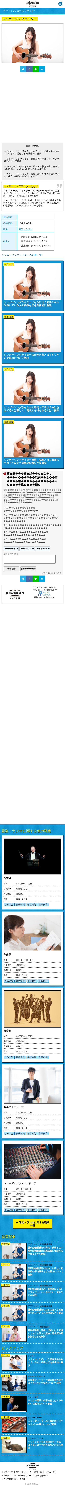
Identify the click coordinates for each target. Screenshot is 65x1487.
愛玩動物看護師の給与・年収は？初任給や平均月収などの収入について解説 (45, 1271)
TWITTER (44, 592)
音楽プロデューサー (15, 1106)
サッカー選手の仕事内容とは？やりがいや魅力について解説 (45, 1402)
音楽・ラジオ (25, 229)
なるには (9, 904)
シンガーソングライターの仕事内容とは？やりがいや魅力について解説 (31, 159)
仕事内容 (43, 904)
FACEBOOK (44, 595)
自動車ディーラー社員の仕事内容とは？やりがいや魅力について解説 (45, 1381)
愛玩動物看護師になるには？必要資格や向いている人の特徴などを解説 (45, 1311)
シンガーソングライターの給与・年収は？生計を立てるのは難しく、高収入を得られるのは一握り (31, 167)
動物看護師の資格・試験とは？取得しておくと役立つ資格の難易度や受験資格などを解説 (45, 1333)
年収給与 (31, 904)
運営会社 (5, 1475)
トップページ (7, 1472)
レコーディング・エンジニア (20, 1183)
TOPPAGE (6, 10)
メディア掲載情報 (9, 1479)
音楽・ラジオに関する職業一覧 (34, 1224)
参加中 (23, 1479)
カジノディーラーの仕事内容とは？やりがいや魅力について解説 (45, 1422)
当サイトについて (23, 1472)
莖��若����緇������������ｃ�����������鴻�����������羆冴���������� (31, 518)
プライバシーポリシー (21, 1475)
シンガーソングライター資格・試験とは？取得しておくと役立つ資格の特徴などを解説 (31, 175)
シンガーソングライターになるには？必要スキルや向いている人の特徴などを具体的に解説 (31, 152)
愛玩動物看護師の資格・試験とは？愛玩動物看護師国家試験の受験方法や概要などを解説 (45, 1250)
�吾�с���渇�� (52, 573)
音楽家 (7, 1030)
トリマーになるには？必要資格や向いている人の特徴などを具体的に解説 (45, 1362)
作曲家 (7, 954)
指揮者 (7, 877)
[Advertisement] (32, 107)
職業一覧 (38, 1472)
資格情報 (20, 904)
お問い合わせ (40, 1475)
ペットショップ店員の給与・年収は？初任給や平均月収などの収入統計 (45, 1444)
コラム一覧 (50, 1472)
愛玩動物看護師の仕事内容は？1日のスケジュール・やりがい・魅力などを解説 (45, 1292)
